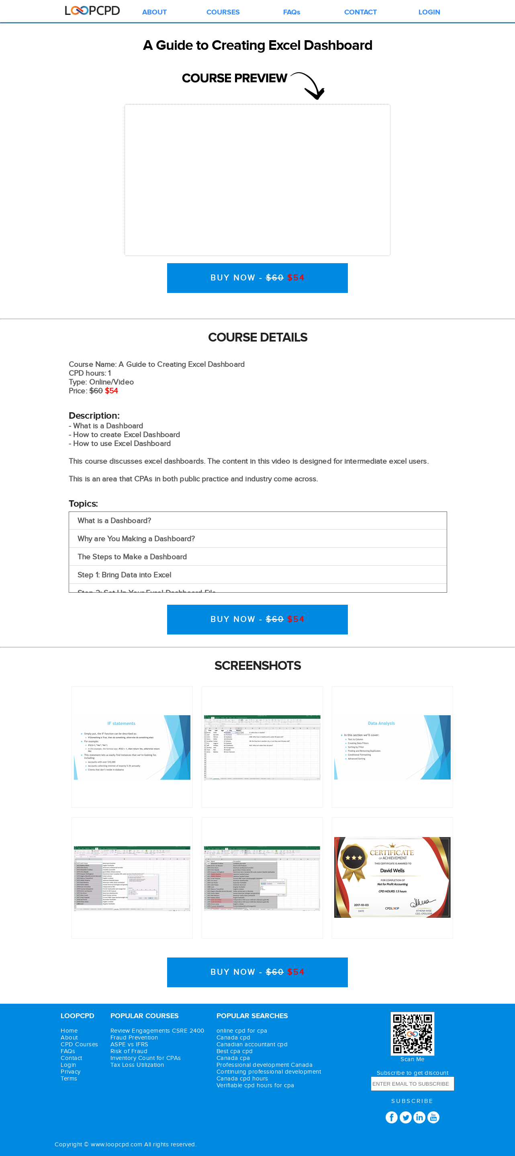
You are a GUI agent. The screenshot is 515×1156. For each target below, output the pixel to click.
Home (69, 1030)
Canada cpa (233, 1058)
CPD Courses (79, 1044)
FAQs (291, 12)
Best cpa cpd (235, 1051)
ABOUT (154, 12)
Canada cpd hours (242, 1078)
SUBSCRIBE (412, 1101)
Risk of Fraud (129, 1051)
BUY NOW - (257, 278)
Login (68, 1065)
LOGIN (429, 12)
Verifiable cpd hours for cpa (255, 1085)
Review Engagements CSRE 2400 (157, 1030)
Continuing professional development (269, 1071)
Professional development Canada (265, 1065)
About (69, 1037)
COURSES (223, 12)
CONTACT (360, 12)
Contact (71, 1058)
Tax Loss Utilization (137, 1065)
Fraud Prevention (134, 1037)
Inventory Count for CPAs (145, 1058)
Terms (69, 1078)
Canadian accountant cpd (252, 1044)
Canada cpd (234, 1037)
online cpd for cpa (242, 1030)
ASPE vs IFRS (129, 1044)
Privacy (71, 1071)
